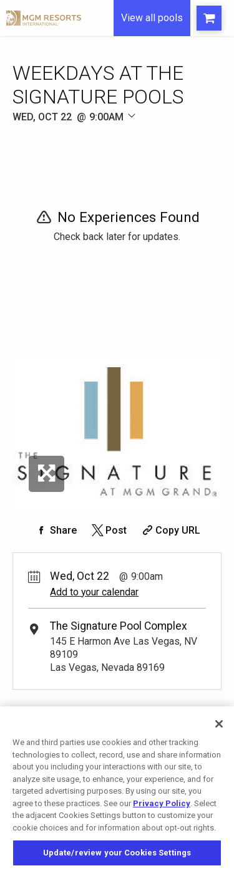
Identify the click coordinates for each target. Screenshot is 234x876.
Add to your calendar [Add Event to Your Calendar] (94, 592)
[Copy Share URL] (170, 530)
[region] (117, 791)
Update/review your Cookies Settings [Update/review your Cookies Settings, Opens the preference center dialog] (117, 852)
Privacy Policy (161, 803)
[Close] (219, 724)
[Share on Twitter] (108, 530)
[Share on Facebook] (55, 530)
